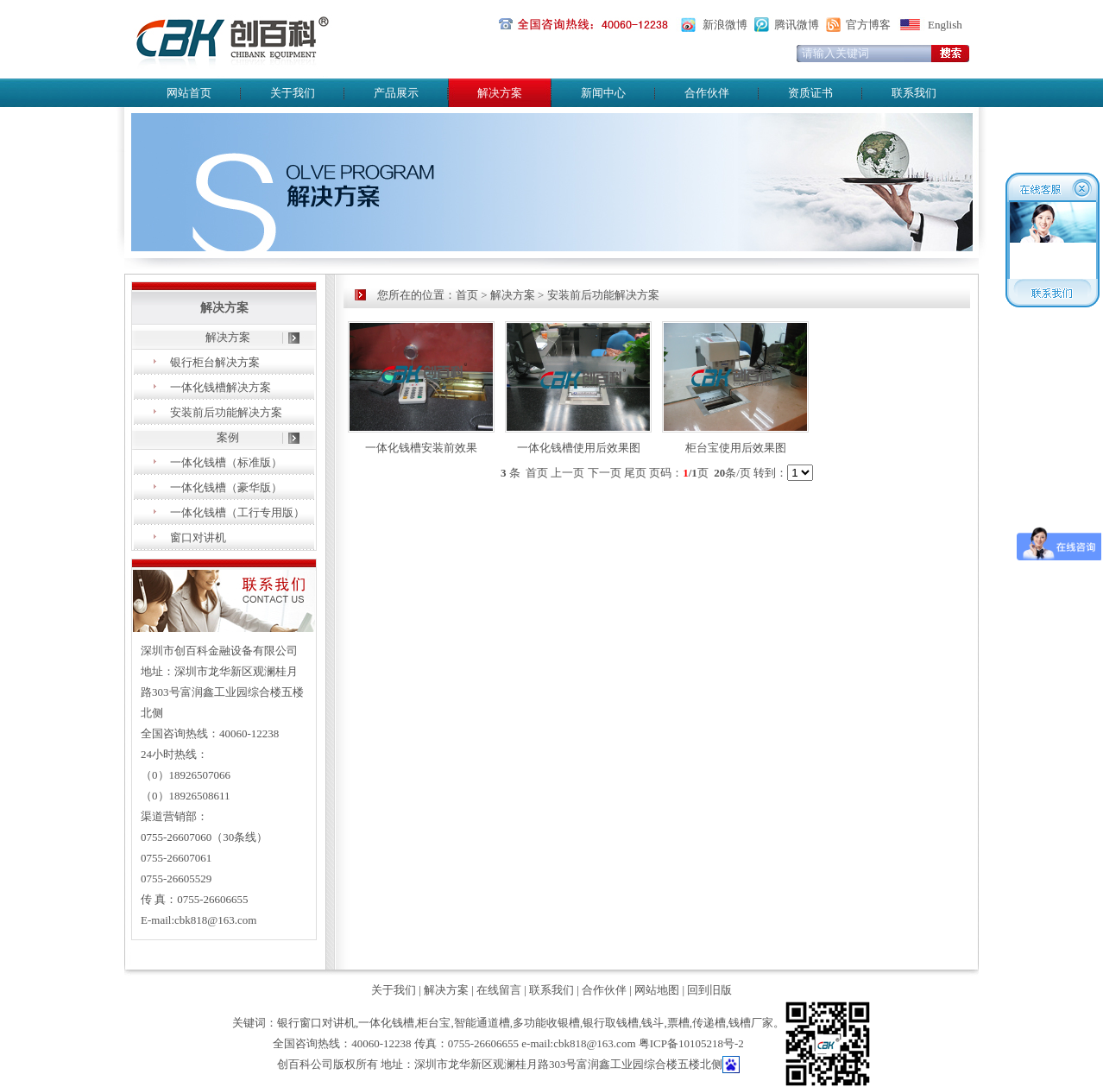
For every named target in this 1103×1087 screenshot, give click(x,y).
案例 (228, 437)
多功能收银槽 (546, 1022)
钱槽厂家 (750, 1022)
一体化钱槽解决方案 (220, 387)
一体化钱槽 (386, 1022)
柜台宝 (434, 1022)
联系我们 (914, 92)
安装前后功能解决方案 (226, 412)
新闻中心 (603, 92)
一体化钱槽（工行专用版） (237, 512)
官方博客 (868, 24)
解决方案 (227, 337)
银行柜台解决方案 (215, 362)
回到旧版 (709, 989)
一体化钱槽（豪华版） (226, 487)
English (945, 24)
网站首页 (189, 92)
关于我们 (292, 92)
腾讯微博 (796, 24)
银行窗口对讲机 (316, 1022)
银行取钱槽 (611, 1022)
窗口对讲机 (198, 537)
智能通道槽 (482, 1022)
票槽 (678, 1022)
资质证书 (810, 92)
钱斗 (652, 1022)
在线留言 (498, 989)
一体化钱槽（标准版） (226, 462)
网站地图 (656, 989)
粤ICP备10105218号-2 (691, 1043)
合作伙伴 (706, 92)
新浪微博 (725, 24)
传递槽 (709, 1022)
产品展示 (396, 92)
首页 (467, 294)
